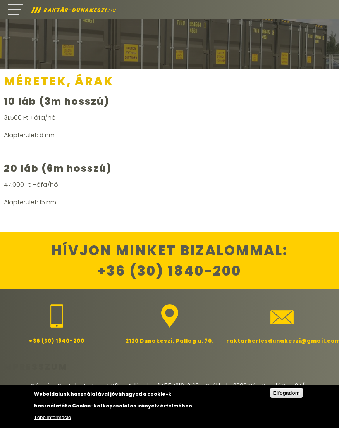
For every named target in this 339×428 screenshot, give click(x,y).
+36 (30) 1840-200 (169, 270)
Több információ (52, 417)
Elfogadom (286, 393)
